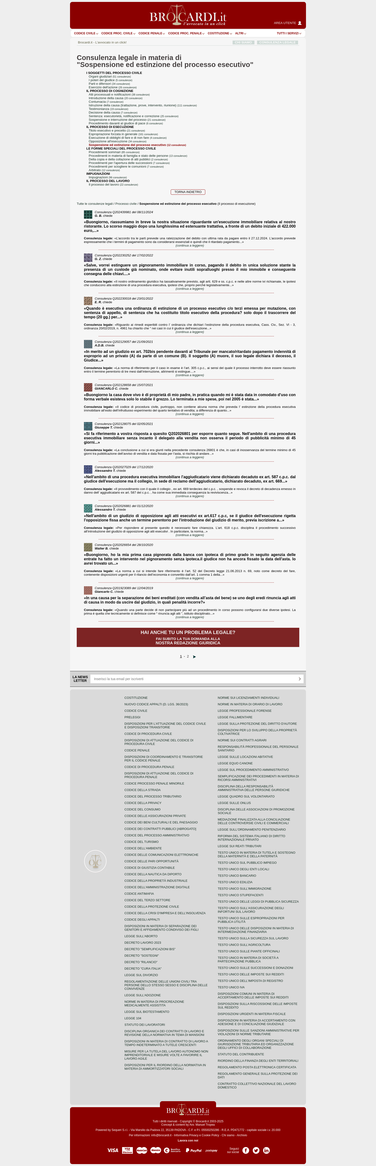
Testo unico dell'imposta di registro (250, 981)
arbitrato (104, 170)
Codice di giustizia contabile (149, 868)
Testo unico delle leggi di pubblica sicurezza (258, 901)
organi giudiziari (110, 76)
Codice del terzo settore (147, 900)
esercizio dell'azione (113, 87)
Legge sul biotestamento (146, 1012)
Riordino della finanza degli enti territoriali (258, 1061)
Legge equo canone (235, 763)
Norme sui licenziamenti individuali (248, 698)
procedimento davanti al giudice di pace (126, 123)
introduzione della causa (115, 98)
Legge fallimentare (235, 717)
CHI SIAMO (243, 42)
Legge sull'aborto (141, 936)
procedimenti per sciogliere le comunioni (126, 166)
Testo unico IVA (231, 987)
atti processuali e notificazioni (119, 94)
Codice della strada (142, 790)
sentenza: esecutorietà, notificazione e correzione (133, 116)
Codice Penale (150, 33)
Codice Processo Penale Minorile (154, 783)
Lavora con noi (188, 1140)
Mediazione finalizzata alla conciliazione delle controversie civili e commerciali (254, 821)
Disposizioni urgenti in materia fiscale (252, 1014)
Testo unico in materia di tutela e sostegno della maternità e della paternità (256, 854)
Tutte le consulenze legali (95, 203)
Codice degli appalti (142, 919)
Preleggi (132, 717)
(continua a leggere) (190, 245)
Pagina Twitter (256, 1148)
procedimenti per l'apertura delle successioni (129, 163)
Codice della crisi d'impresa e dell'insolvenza (165, 913)
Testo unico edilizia (235, 882)
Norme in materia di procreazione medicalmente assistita (154, 1003)
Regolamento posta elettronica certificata (257, 1067)
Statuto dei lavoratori (144, 1025)
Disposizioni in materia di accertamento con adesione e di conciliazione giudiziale (256, 1022)
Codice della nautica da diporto (153, 874)
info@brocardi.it (161, 1135)
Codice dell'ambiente (143, 848)
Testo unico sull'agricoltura (244, 945)
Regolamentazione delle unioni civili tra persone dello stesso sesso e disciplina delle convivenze (166, 985)
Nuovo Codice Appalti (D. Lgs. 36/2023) (156, 704)
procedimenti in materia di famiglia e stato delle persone (138, 155)
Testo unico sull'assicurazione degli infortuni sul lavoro (251, 909)
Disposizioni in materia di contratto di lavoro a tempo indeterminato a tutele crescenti (166, 1043)
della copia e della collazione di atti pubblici (128, 159)
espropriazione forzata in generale (123, 134)
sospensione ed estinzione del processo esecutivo (137, 145)
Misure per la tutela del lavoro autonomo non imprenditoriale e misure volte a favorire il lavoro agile (166, 1055)
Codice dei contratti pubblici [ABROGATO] (160, 829)
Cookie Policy (210, 1135)
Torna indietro (187, 192)
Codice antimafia (139, 893)
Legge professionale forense (245, 711)
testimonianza (108, 109)
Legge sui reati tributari (239, 846)
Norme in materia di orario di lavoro (250, 704)
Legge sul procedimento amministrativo (253, 770)
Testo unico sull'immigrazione (244, 888)
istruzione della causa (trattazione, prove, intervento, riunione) (143, 105)
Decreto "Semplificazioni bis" (150, 949)
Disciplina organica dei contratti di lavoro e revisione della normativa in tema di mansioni (164, 1033)
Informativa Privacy (186, 1135)
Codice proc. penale (185, 33)
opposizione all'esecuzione (118, 141)
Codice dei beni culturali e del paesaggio (161, 822)
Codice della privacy (142, 803)
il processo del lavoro (113, 184)
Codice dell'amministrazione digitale (157, 887)
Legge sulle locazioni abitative (245, 757)
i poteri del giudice (110, 80)
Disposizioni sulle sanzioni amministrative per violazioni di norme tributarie (258, 1032)
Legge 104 (132, 1018)
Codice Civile (84, 33)
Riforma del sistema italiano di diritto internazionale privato (251, 837)
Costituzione (218, 33)
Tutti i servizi (288, 33)
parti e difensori (109, 83)
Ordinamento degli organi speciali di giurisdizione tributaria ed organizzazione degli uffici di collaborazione (256, 1044)
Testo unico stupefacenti (240, 895)
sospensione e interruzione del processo (127, 119)
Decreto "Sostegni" (141, 955)
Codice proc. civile (117, 33)
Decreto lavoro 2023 (142, 942)
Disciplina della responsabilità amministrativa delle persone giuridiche (254, 788)
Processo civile (126, 203)
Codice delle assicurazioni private (155, 816)
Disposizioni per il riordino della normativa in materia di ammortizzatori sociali (165, 1066)
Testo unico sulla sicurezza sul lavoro (253, 938)
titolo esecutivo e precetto (117, 130)
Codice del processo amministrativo (156, 835)
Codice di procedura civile (148, 734)
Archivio (242, 1135)
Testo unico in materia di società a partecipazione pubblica (248, 959)
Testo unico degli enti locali (243, 869)
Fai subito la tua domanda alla (188, 637)
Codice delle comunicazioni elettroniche (161, 855)
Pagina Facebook (245, 1148)
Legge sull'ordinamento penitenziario (252, 829)
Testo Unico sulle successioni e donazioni (255, 968)
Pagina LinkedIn (266, 1148)
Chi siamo (228, 1135)
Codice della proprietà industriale (156, 880)
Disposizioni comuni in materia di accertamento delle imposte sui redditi (253, 995)
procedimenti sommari (114, 152)
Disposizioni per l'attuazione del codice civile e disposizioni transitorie (165, 725)
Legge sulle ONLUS (234, 803)
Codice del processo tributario (152, 796)
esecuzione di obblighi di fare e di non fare (128, 137)
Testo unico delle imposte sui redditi (251, 974)
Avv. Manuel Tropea (202, 1124)
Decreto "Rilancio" (141, 962)
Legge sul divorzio (141, 975)
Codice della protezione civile (151, 906)
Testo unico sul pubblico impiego (247, 862)
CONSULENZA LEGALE (277, 42)
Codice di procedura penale (149, 767)
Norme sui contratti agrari (242, 740)
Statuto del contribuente (241, 1054)
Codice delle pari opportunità (151, 861)
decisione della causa (113, 112)
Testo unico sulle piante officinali (249, 951)
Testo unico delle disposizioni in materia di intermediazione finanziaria (256, 930)
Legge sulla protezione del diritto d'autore (257, 723)
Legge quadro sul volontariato (246, 796)
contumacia (106, 101)
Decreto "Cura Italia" (143, 968)
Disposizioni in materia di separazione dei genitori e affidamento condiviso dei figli (161, 927)
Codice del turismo (141, 842)
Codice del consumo (142, 809)
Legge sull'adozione (142, 995)
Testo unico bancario (237, 875)
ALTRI (239, 33)
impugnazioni (108, 177)
